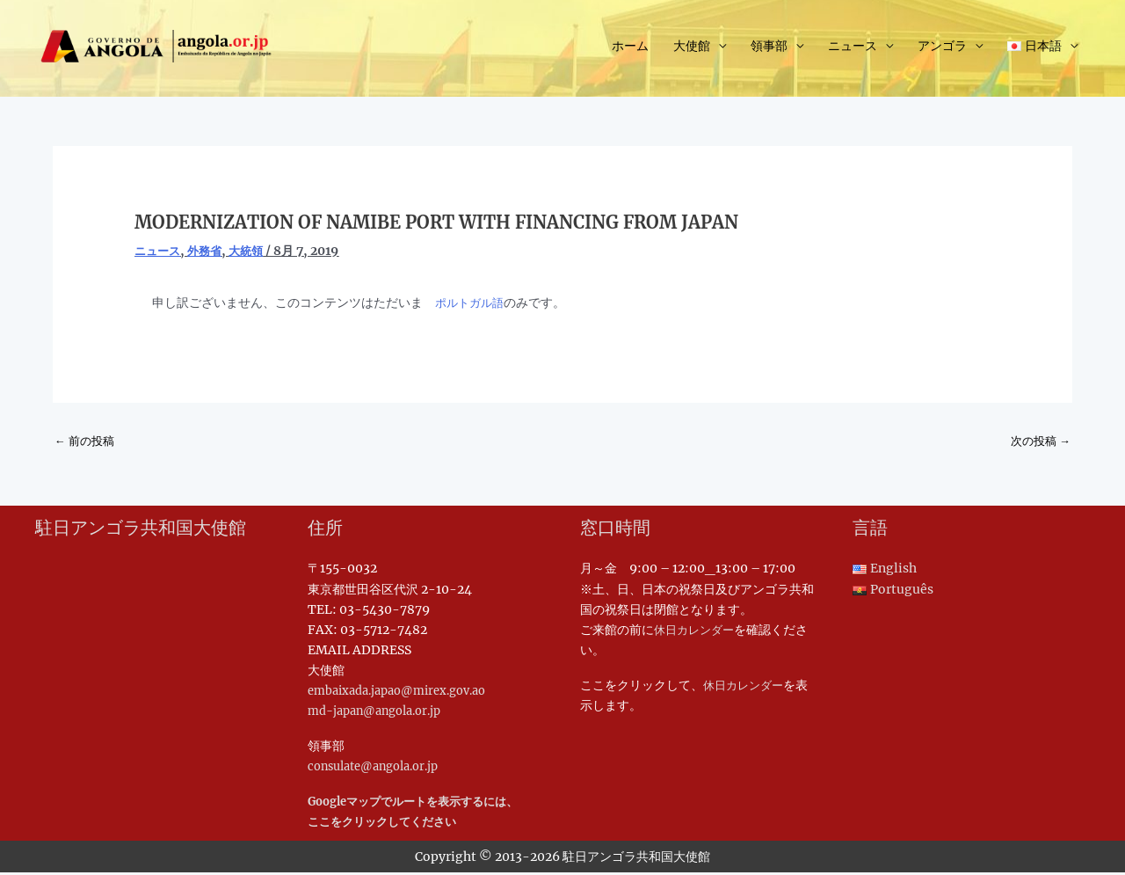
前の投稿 (86, 441)
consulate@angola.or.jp (381, 769)
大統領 (253, 251)
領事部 (769, 49)
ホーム (630, 49)
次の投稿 (1038, 441)
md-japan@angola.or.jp (382, 713)
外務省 (209, 251)
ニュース (852, 49)
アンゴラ (942, 49)
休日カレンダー (697, 632)
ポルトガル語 (472, 302)
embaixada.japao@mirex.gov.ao (407, 693)
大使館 (691, 49)
